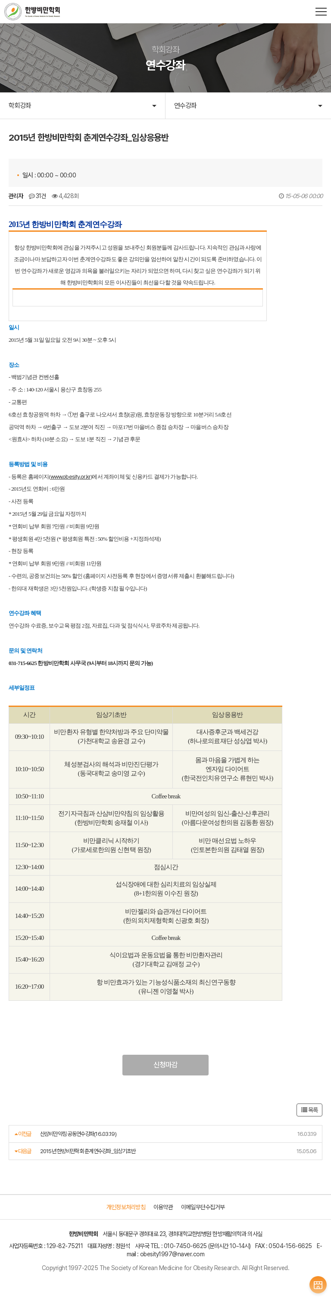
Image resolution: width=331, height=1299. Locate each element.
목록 (309, 1110)
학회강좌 (20, 105)
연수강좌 (185, 105)
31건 (37, 195)
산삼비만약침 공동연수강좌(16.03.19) (78, 1134)
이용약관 (163, 1207)
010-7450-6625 (185, 1246)
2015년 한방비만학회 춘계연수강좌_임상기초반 (88, 1151)
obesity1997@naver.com (172, 1255)
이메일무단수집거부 (203, 1207)
